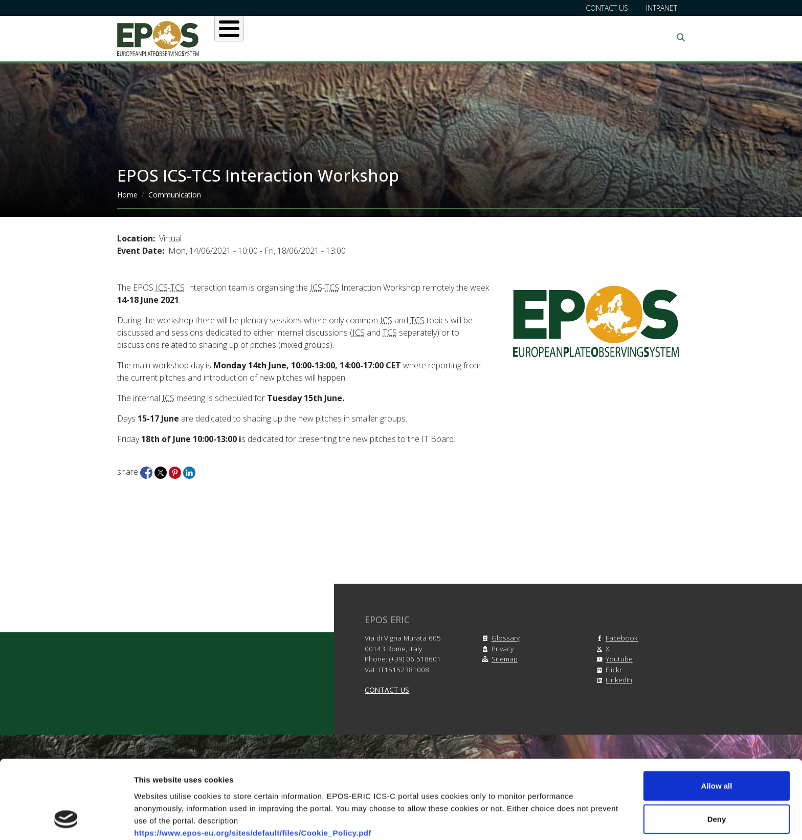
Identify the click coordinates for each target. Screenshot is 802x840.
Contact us (607, 8)
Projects (447, 37)
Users (329, 37)
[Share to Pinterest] (176, 471)
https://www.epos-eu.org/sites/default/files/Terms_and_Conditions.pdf (270, 774)
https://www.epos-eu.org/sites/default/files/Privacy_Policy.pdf (253, 786)
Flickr (607, 669)
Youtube (613, 659)
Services (384, 37)
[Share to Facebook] (147, 471)
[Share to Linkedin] (189, 471)
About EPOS (265, 37)
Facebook (615, 638)
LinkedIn (612, 679)
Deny (716, 748)
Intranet (661, 8)
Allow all (716, 715)
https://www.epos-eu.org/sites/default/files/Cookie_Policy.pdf (252, 762)
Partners (508, 37)
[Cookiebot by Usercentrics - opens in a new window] (66, 820)
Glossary (499, 638)
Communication (586, 37)
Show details (537, 819)
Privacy (496, 648)
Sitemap (498, 659)
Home (127, 195)
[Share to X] (161, 471)
